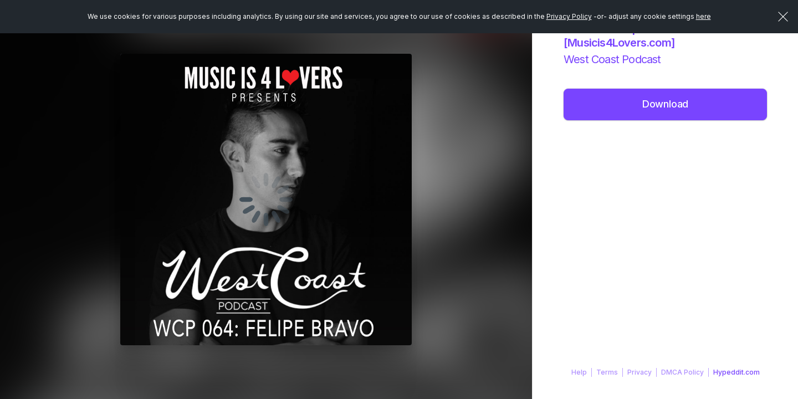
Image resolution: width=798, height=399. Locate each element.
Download (665, 104)
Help (579, 372)
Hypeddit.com (736, 372)
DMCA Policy (682, 372)
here (703, 16)
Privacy (639, 372)
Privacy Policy (569, 16)
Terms (607, 372)
